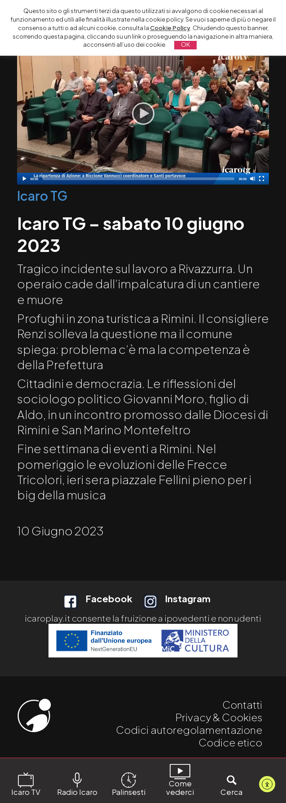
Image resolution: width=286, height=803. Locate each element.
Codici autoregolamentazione (189, 729)
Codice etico (230, 742)
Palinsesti (128, 784)
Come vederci (180, 780)
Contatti (242, 704)
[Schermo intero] (261, 178)
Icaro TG (42, 195)
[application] (143, 114)
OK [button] (185, 44)
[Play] (143, 113)
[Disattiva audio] (252, 178)
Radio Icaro (77, 784)
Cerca (231, 784)
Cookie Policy (170, 27)
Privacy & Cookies (219, 717)
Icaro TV (25, 784)
